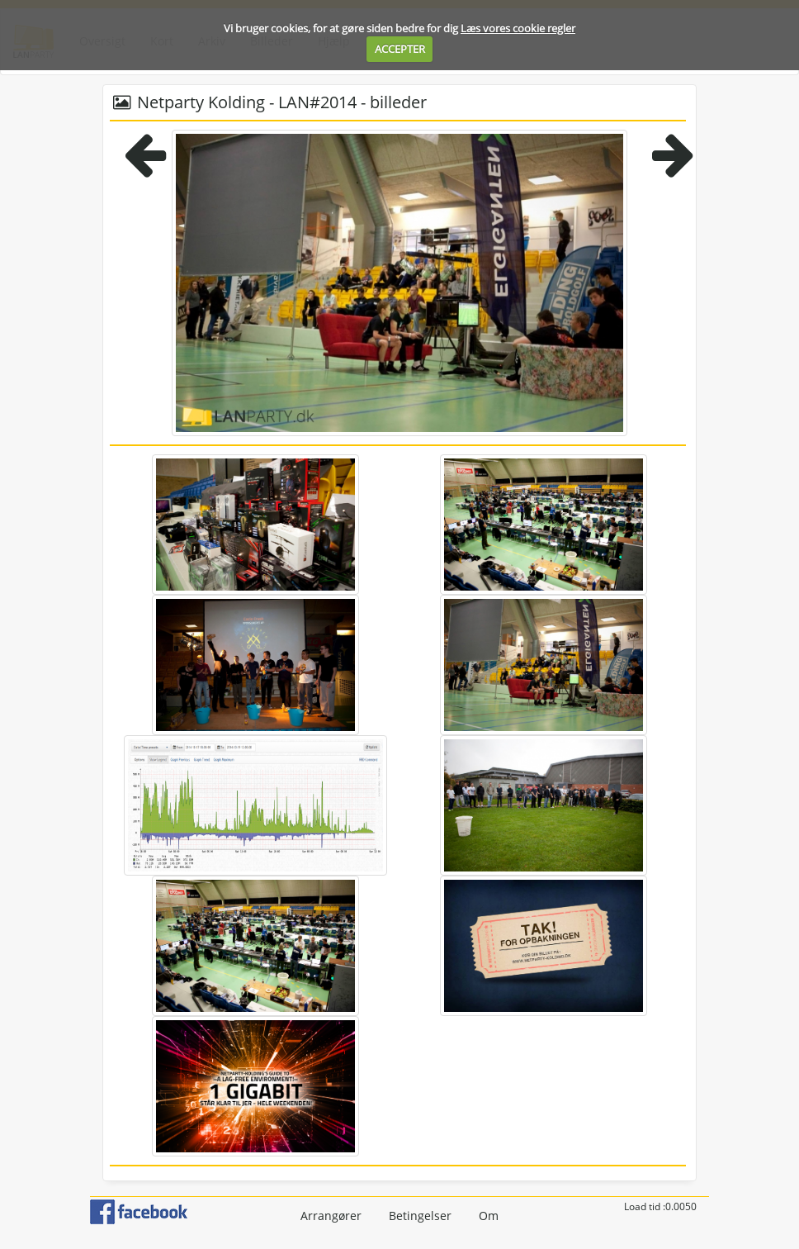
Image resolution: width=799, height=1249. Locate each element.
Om (489, 1215)
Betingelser (420, 1215)
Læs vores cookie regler (518, 28)
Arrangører (331, 1215)
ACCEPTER (400, 48)
